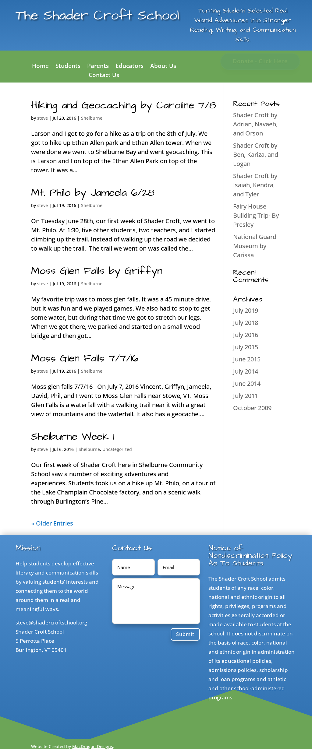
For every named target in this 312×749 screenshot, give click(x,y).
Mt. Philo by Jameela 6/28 (92, 192)
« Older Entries (52, 523)
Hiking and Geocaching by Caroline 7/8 (123, 105)
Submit (185, 634)
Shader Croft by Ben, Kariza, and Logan (255, 154)
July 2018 (245, 322)
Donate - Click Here (260, 61)
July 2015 (245, 347)
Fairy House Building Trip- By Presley (256, 215)
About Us (163, 67)
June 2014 (247, 383)
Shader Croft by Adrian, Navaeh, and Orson (255, 124)
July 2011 (245, 396)
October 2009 (252, 408)
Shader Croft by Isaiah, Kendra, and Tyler (255, 185)
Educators (129, 67)
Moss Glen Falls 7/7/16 (84, 358)
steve (42, 118)
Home (40, 67)
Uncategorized (117, 449)
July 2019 (245, 310)
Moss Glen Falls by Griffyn (96, 271)
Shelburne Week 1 (72, 436)
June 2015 (247, 359)
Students (67, 67)
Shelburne (91, 118)
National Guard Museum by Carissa (254, 246)
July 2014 (245, 371)
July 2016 (245, 335)
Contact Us (104, 76)
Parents (98, 67)
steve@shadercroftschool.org (51, 622)
